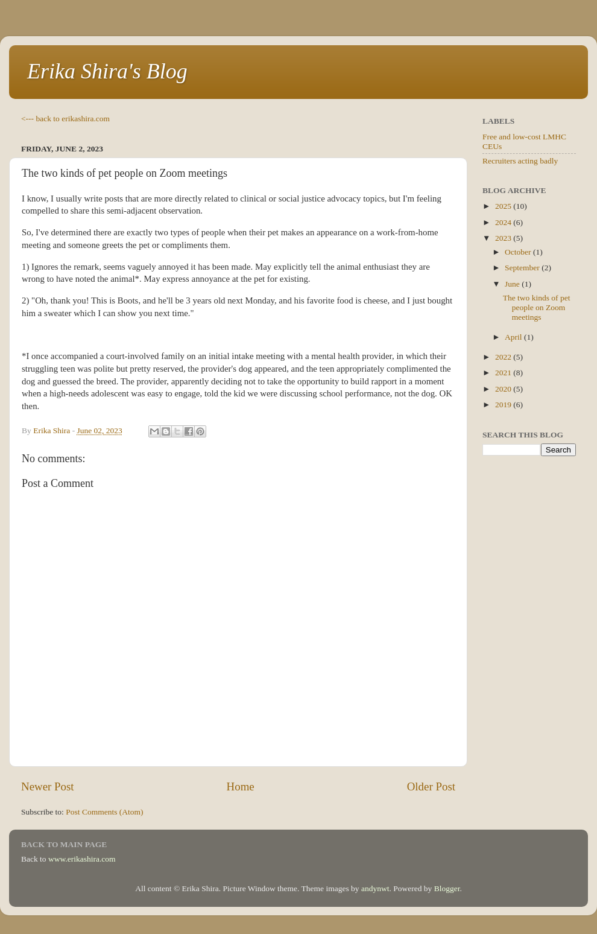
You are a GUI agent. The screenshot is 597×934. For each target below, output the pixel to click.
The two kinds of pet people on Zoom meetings (536, 307)
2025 (504, 206)
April (514, 337)
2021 (504, 372)
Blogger (447, 888)
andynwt (375, 888)
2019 (504, 404)
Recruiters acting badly (520, 160)
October (519, 251)
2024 (504, 222)
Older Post (431, 786)
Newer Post (47, 786)
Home (240, 786)
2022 (504, 356)
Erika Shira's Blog (107, 71)
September (523, 267)
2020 (504, 388)
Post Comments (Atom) (104, 811)
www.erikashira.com (82, 858)
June (513, 283)
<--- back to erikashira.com (65, 118)
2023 (504, 238)
